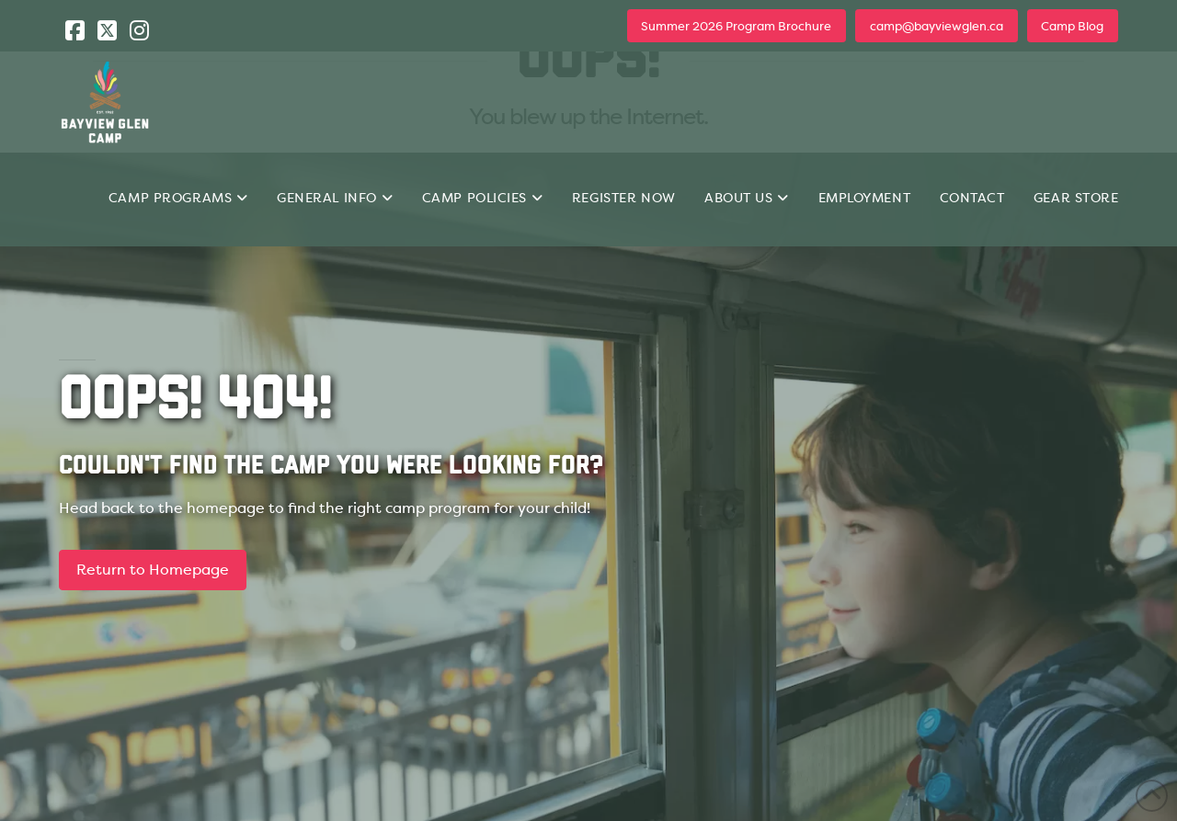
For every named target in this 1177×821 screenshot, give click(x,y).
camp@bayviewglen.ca (936, 26)
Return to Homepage (152, 569)
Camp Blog (1072, 26)
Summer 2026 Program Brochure (736, 26)
